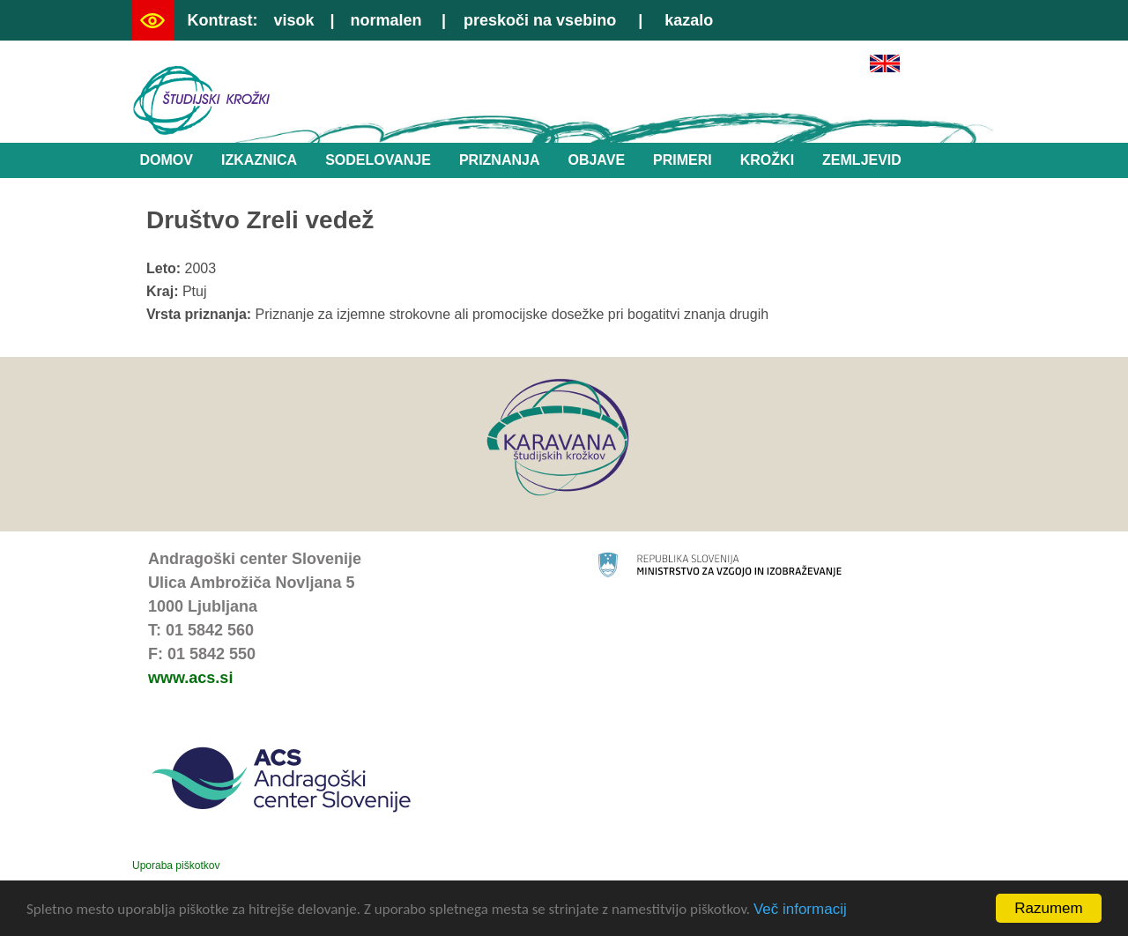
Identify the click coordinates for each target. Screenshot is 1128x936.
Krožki (767, 159)
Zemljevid (862, 159)
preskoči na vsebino (540, 20)
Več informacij (800, 910)
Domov (166, 159)
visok (293, 20)
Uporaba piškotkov (175, 865)
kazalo (688, 20)
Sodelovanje (378, 159)
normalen (386, 20)
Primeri (682, 159)
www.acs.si (190, 678)
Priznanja (499, 159)
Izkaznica (259, 159)
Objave (596, 159)
